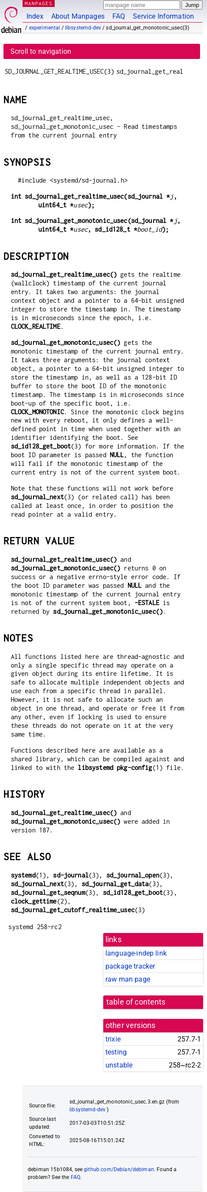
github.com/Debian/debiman (119, 1169)
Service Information (163, 16)
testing (116, 1052)
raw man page (127, 979)
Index (34, 16)
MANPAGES (39, 3)
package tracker (130, 966)
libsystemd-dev (83, 28)
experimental (44, 28)
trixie (113, 1039)
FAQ (118, 16)
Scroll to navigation (40, 51)
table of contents (136, 1002)
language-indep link (136, 953)
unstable (118, 1065)
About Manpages (78, 16)
